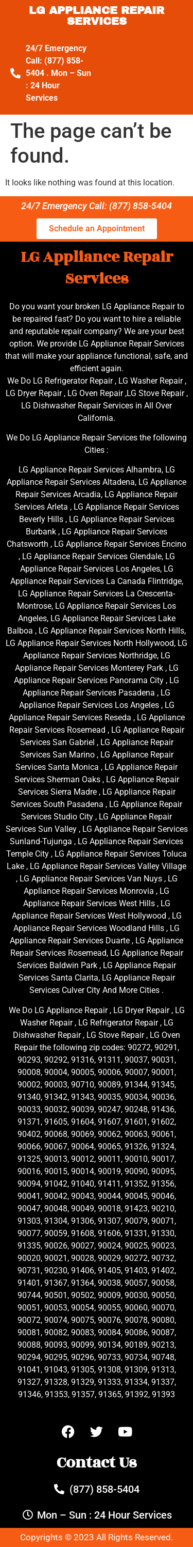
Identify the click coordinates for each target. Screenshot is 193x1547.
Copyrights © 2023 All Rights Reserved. (96, 1537)
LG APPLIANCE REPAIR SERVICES (96, 16)
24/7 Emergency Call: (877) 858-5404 (96, 205)
